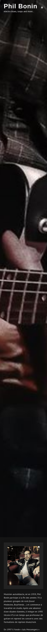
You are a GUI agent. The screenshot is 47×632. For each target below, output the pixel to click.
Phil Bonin (20, 6)
